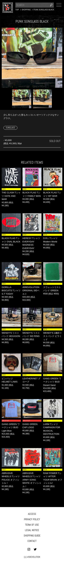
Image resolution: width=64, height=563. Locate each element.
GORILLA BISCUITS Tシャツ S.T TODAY (11, 290)
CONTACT (32, 541)
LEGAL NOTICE (32, 530)
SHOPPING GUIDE (32, 535)
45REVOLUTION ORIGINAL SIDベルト (31, 290)
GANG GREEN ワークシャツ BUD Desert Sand (52, 381)
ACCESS (32, 514)
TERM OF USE (32, 524)
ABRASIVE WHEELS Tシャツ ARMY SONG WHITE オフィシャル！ (32, 480)
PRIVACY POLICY (32, 519)
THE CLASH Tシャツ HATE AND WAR (11, 195)
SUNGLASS (10, 127)
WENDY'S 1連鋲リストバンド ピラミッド (52, 336)
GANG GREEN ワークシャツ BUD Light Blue (11, 427)
